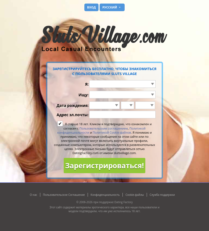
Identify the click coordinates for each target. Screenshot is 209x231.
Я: (86, 84)
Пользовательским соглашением (103, 128)
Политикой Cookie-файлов (112, 132)
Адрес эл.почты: (73, 114)
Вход (91, 7)
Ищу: (83, 94)
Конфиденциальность (105, 195)
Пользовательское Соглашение (64, 195)
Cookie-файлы (134, 195)
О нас (33, 195)
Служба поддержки (162, 195)
